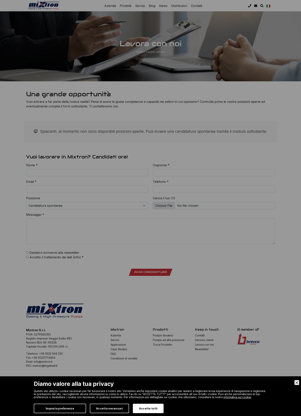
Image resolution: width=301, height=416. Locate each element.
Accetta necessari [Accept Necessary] (109, 408)
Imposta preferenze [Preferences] (60, 408)
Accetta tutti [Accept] (148, 408)
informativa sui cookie (237, 397)
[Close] (296, 382)
